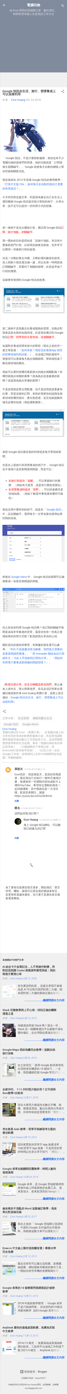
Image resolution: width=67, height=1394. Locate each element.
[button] (63, 92)
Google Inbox (19, 576)
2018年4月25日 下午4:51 (32, 808)
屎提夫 (19, 768)
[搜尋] (63, 6)
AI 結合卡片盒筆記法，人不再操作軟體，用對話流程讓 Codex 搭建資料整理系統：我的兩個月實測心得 (28, 970)
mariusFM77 (40, 1378)
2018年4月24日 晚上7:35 (34, 769)
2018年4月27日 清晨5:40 (50, 820)
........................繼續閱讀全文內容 (45, 1000)
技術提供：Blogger (33, 1371)
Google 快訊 (53, 509)
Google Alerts (30, 724)
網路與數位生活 (42, 718)
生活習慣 (23, 718)
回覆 (17, 801)
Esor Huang (31, 819)
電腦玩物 (33, 5)
